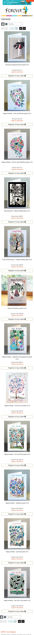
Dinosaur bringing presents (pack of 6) (17, 65)
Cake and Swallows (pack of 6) (17, 308)
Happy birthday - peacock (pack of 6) (17, 552)
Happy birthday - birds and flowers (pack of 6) (17, 113)
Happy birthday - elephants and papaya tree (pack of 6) (17, 358)
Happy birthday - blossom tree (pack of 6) (17, 405)
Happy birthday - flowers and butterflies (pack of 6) (17, 162)
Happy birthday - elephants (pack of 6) (17, 503)
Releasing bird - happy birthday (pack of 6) (17, 211)
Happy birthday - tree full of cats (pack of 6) (17, 600)
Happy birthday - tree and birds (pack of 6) (17, 454)
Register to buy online (17, 76)
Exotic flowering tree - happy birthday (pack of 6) (17, 259)
